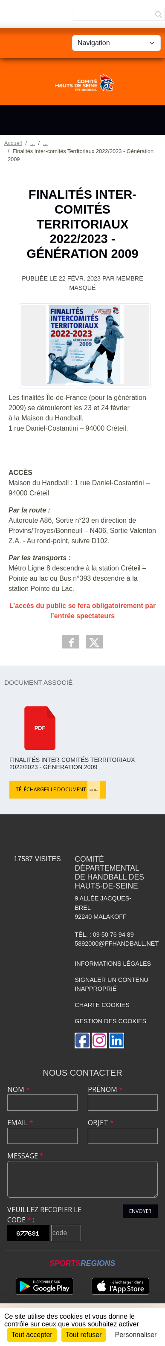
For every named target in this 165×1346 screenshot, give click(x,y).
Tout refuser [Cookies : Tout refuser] (83, 1334)
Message (25, 1156)
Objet (101, 1122)
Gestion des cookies (110, 1021)
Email (20, 1122)
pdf (40, 728)
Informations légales (113, 963)
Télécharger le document (58, 790)
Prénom (105, 1089)
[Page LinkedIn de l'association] (116, 1040)
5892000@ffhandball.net (117, 943)
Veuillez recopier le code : (44, 1214)
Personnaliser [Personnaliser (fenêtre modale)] (136, 1334)
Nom (18, 1089)
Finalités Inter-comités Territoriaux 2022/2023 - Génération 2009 (72, 763)
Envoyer (140, 1211)
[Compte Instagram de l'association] (99, 1040)
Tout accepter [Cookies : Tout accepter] (32, 1334)
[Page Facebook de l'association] (82, 1040)
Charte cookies (102, 1005)
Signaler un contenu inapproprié (111, 984)
